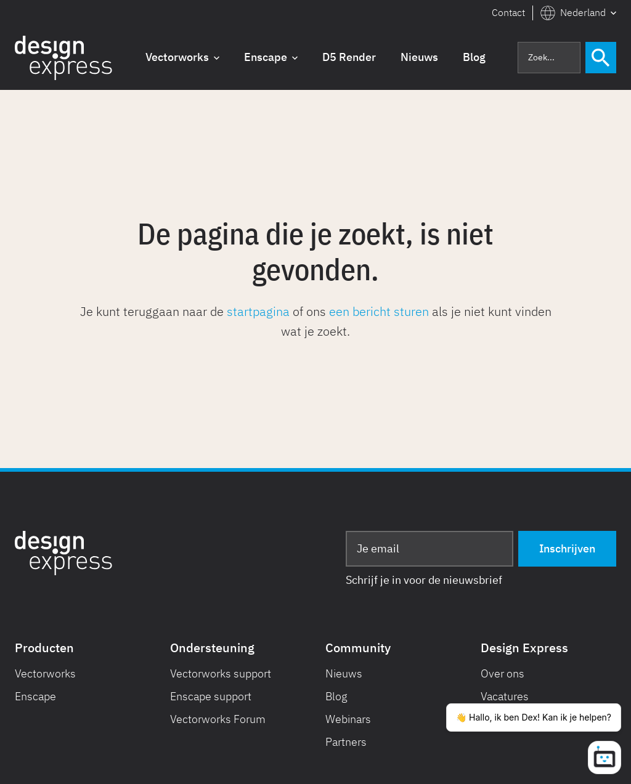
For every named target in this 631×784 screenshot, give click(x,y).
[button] (578, 13)
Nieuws (343, 673)
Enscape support (210, 696)
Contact (508, 12)
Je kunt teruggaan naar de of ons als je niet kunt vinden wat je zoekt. (316, 321)
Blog (336, 696)
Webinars (348, 719)
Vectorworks (45, 673)
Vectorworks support (220, 673)
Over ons (502, 673)
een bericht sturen (379, 311)
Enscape (35, 696)
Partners (346, 742)
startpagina (258, 311)
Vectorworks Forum (218, 719)
